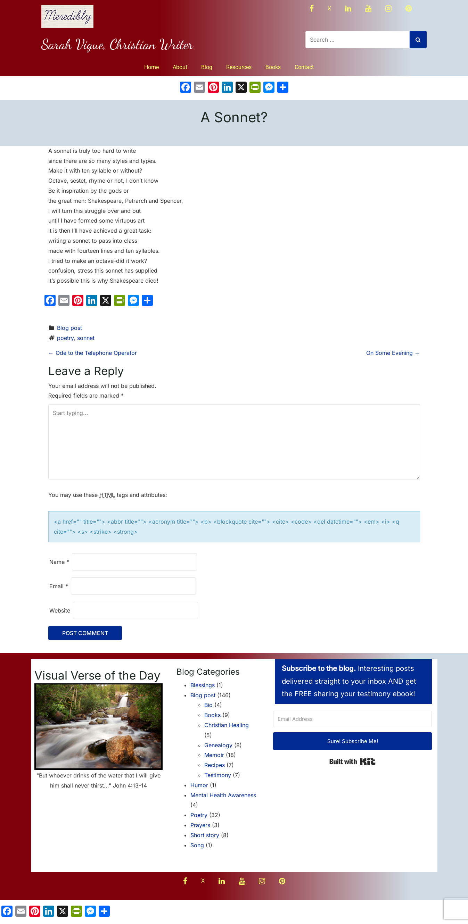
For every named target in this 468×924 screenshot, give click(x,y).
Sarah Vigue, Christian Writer (117, 44)
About (180, 67)
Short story (204, 835)
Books (273, 67)
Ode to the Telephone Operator (92, 352)
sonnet (86, 337)
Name (59, 561)
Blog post (69, 327)
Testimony (217, 775)
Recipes (214, 764)
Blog (206, 67)
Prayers (200, 825)
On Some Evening (393, 352)
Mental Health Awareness (223, 795)
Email (58, 586)
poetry (65, 337)
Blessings (202, 685)
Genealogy (218, 745)
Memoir (214, 754)
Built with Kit (352, 761)
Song (197, 845)
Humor (199, 785)
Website (59, 610)
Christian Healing (226, 725)
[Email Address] (352, 719)
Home (151, 67)
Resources (239, 67)
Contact (304, 67)
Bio (208, 704)
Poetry (198, 814)
